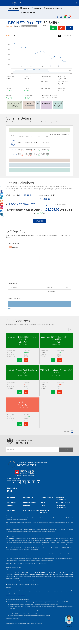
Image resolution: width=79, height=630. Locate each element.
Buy (53, 28)
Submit (66, 450)
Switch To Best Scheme (28, 26)
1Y (67, 35)
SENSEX (14, 155)
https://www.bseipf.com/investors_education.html (15, 595)
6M (65, 35)
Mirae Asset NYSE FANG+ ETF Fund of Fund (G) (23, 338)
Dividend (17, 26)
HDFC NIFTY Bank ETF (13, 143)
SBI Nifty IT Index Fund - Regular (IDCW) (56, 370)
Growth (9, 26)
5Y (70, 35)
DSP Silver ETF (23, 402)
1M (59, 35)
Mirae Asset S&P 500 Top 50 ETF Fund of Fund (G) (56, 338)
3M (62, 35)
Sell (61, 28)
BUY (19, 360)
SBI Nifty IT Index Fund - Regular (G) (22, 370)
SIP (69, 28)
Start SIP (39, 221)
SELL (26, 360)
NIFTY (13, 150)
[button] (11, 35)
